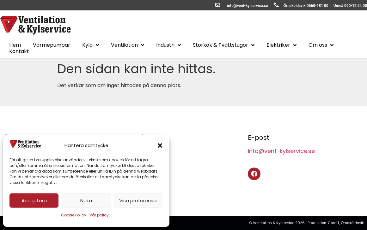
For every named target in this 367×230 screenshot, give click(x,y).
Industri (168, 45)
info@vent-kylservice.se (247, 5)
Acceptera (34, 200)
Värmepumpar (51, 45)
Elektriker (281, 45)
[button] (160, 145)
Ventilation (127, 45)
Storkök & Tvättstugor (223, 45)
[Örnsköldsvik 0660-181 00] (276, 5)
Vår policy (99, 215)
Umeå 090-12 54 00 (350, 5)
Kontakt (19, 51)
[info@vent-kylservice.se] (217, 5)
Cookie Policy (73, 215)
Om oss (321, 45)
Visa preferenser (138, 200)
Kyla (90, 45)
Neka (86, 200)
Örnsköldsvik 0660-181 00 (306, 5)
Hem (15, 45)
